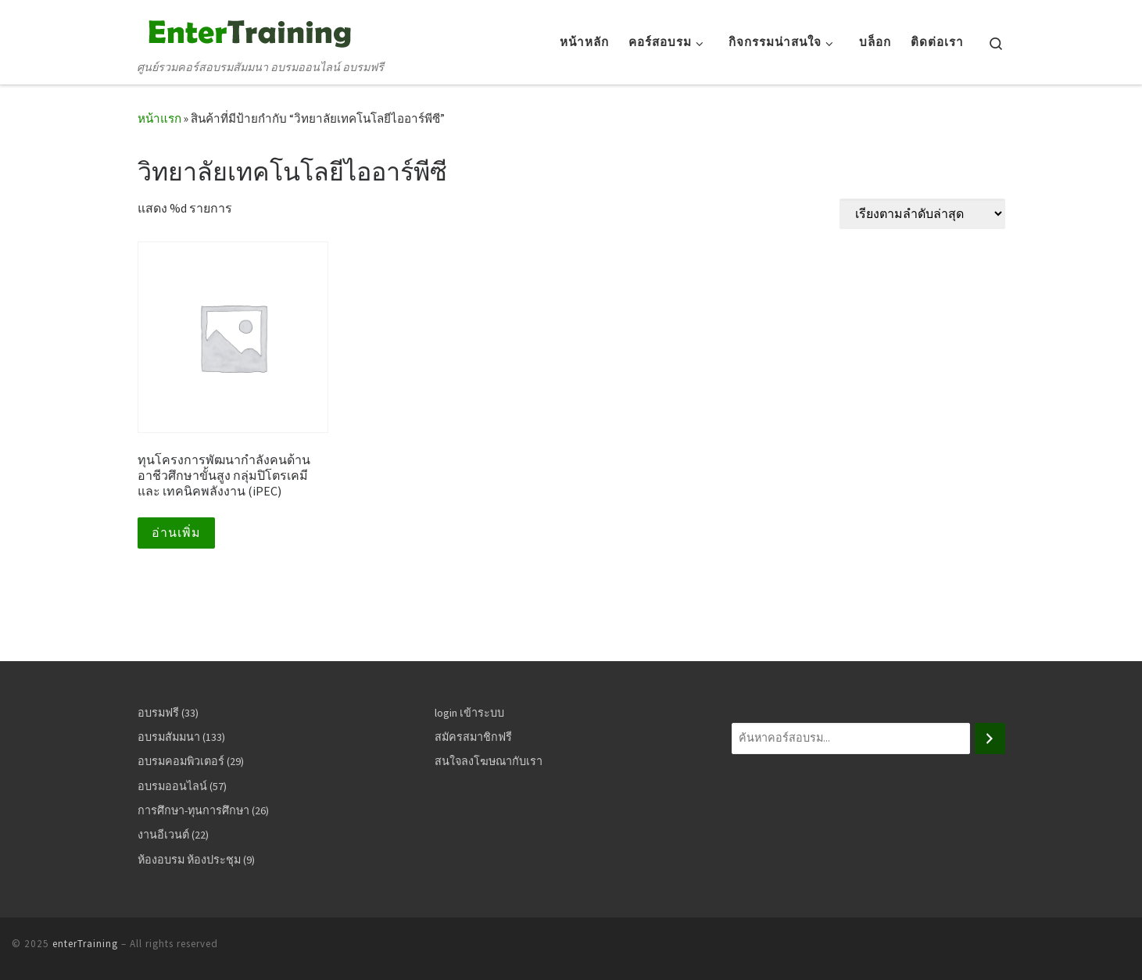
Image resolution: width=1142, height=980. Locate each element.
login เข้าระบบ (469, 713)
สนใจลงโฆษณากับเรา (488, 761)
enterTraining (85, 943)
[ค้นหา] (989, 738)
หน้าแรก (159, 118)
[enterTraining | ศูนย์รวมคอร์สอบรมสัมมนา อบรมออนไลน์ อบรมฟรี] (247, 30)
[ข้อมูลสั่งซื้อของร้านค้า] (922, 214)
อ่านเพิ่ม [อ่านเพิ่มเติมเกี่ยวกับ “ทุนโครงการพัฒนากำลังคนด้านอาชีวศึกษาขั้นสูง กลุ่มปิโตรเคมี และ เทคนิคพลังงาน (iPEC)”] (176, 532)
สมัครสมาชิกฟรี (473, 737)
